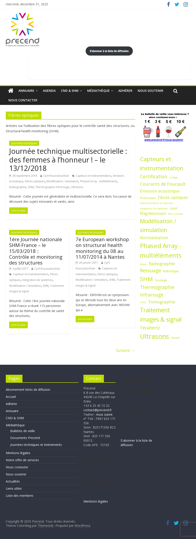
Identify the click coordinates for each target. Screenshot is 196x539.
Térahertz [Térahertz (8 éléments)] (150, 328)
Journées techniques (24, 143)
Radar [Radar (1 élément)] (143, 264)
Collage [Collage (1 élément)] (173, 177)
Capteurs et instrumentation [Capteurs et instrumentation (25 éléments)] (161, 163)
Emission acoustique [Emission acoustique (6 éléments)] (160, 191)
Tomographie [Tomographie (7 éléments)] (161, 302)
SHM (31, 187)
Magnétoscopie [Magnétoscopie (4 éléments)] (153, 213)
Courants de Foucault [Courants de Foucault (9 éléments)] (163, 184)
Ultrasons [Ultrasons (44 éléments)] (154, 336)
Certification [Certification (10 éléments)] (153, 176)
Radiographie (17, 187)
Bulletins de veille (22, 431)
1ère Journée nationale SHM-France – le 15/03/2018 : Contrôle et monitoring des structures (36, 251)
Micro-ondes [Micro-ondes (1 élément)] (175, 213)
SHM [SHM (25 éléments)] (146, 279)
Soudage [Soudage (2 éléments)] (161, 280)
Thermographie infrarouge (52, 187)
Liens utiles (14, 488)
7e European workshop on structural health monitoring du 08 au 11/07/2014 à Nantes (102, 248)
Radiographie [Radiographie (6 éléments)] (162, 263)
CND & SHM (70, 90)
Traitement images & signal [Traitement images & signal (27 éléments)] (161, 315)
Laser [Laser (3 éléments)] (174, 208)
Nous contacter (22, 100)
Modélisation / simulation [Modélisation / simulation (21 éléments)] (158, 225)
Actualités (13, 481)
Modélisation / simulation (62, 181)
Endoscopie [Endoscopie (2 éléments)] (148, 198)
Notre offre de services (22, 460)
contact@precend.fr (97, 410)
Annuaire (26, 90)
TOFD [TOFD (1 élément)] (143, 302)
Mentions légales (18, 453)
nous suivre (104, 414)
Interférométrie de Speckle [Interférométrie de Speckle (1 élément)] (156, 203)
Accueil (11, 397)
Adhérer (125, 90)
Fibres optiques (35, 181)
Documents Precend (25, 438)
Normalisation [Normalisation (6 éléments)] (154, 237)
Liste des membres (19, 495)
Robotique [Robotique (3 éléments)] (171, 271)
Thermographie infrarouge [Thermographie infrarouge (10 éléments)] (157, 291)
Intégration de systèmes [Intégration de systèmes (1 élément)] (154, 208)
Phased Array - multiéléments (98, 181)
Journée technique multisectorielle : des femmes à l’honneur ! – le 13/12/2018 (68, 159)
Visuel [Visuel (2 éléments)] (175, 338)
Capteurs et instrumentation (93, 176)
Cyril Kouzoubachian (56, 176)
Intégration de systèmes (37, 280)
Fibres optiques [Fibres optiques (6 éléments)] (173, 197)
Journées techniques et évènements (36, 445)
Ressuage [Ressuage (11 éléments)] (150, 270)
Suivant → (125, 350)
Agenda (49, 90)
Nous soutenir (150, 90)
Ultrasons (77, 187)
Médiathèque (98, 90)
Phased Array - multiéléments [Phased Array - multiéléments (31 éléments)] (161, 251)
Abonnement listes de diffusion (28, 389)
